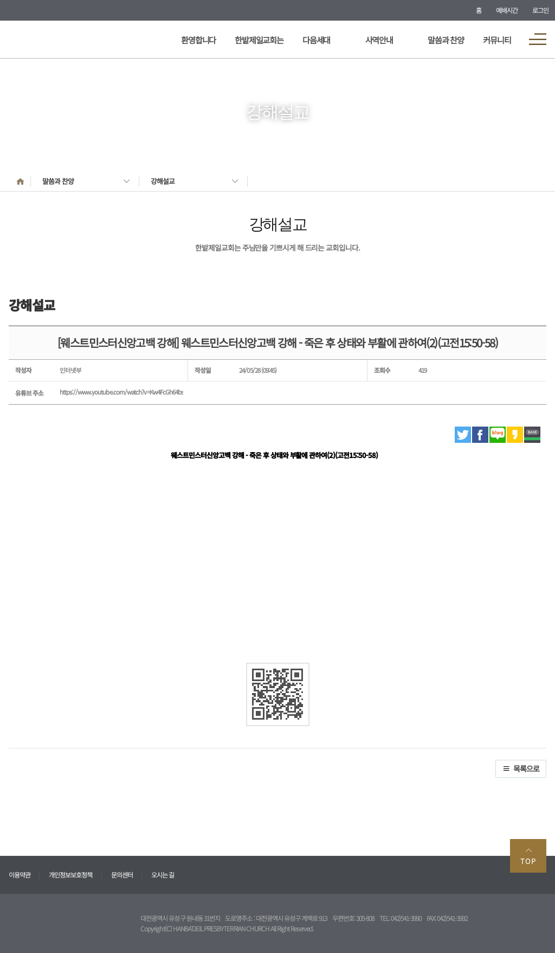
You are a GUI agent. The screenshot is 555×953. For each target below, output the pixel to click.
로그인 (540, 10)
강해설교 (163, 181)
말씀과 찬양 (446, 40)
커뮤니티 (497, 40)
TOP (528, 856)
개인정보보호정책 (70, 874)
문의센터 (122, 874)
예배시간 (507, 10)
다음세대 (316, 40)
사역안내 (379, 40)
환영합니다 (198, 40)
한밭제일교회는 (259, 40)
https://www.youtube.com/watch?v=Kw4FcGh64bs (121, 392)
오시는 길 (162, 874)
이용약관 (19, 874)
